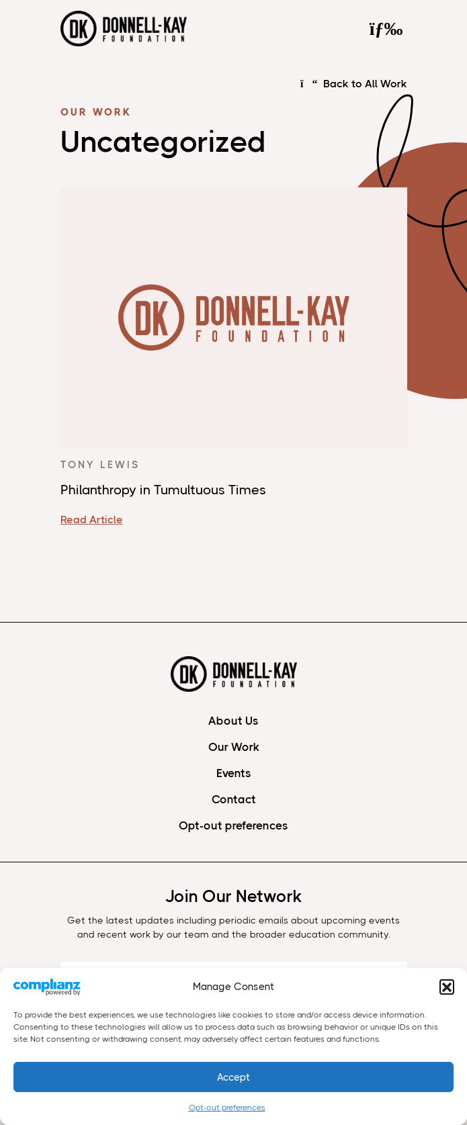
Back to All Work (353, 84)
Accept (233, 1077)
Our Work (233, 747)
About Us (233, 720)
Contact (234, 799)
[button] (447, 986)
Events (233, 773)
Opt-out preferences (227, 1107)
